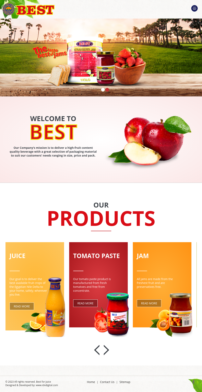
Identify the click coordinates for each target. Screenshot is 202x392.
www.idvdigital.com (47, 385)
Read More (22, 306)
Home (91, 382)
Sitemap (124, 382)
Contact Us (107, 382)
